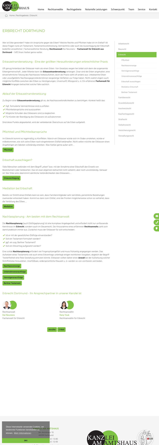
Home (41, 9)
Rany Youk (64, 315)
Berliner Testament (129, 92)
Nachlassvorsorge (129, 65)
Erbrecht (33, 15)
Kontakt (153, 9)
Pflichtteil (125, 60)
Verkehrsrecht (124, 125)
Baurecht (122, 49)
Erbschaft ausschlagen (130, 81)
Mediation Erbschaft (129, 87)
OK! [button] (25, 441)
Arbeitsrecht (123, 44)
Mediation (8, 206)
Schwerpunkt (118, 9)
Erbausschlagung (11, 178)
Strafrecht (122, 119)
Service (141, 9)
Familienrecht (124, 97)
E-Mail (61, 329)
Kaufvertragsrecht (126, 114)
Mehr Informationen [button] (22, 433)
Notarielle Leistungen (96, 9)
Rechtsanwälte (55, 9)
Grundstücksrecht (126, 103)
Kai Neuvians (8, 315)
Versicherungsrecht (127, 130)
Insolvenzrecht (124, 108)
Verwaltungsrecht (126, 136)
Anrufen (52, 329)
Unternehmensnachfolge (131, 76)
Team (131, 9)
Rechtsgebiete (74, 9)
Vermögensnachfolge (130, 71)
